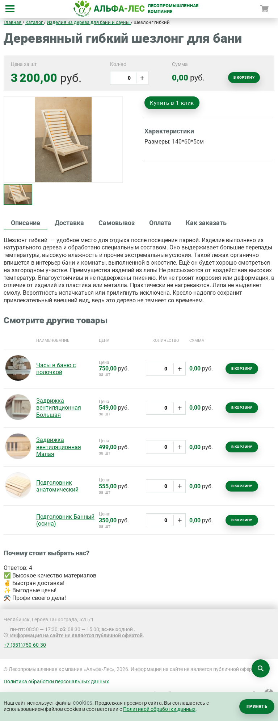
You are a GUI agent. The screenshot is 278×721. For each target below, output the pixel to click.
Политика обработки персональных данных (56, 681)
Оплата (160, 223)
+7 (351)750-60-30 (25, 645)
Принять (257, 706)
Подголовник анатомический (57, 486)
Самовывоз (116, 223)
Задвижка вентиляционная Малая (58, 446)
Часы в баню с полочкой (56, 369)
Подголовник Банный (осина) (65, 520)
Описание (25, 223)
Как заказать (206, 223)
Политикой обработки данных (159, 709)
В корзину (243, 77)
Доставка (69, 223)
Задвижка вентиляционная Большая (58, 407)
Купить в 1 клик (172, 103)
